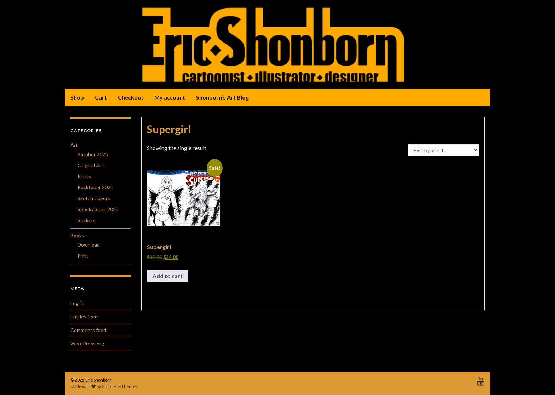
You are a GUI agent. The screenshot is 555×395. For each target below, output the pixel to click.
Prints (84, 176)
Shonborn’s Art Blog (222, 97)
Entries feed (84, 317)
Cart (101, 97)
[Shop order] (443, 150)
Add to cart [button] (168, 275)
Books (77, 235)
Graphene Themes (119, 386)
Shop (77, 97)
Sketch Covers (94, 198)
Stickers (87, 220)
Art (74, 145)
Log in (77, 303)
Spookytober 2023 (98, 209)
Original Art (90, 165)
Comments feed (88, 330)
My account (169, 97)
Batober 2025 (93, 154)
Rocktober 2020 (95, 187)
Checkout (130, 97)
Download (89, 245)
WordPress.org (87, 343)
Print (83, 256)
